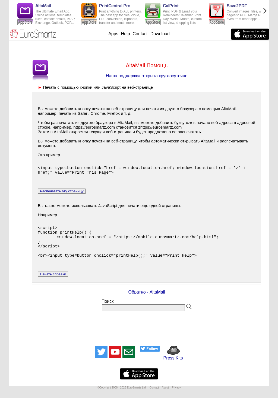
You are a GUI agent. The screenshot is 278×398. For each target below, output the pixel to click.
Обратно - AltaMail (146, 301)
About (165, 396)
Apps (113, 33)
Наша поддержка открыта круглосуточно (147, 76)
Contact (140, 33)
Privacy (176, 396)
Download (160, 33)
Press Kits (171, 364)
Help (125, 33)
